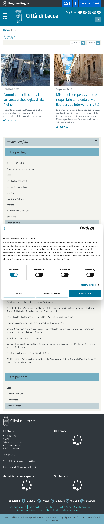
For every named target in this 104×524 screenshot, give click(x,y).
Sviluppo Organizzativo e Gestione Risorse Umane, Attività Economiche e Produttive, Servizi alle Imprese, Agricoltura (51, 345)
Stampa (94, 43)
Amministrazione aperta (18, 476)
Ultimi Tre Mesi (14, 405)
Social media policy (83, 507)
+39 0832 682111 (14, 442)
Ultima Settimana (15, 393)
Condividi (78, 42)
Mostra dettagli (88, 285)
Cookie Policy (65, 507)
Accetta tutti (85, 293)
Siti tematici (62, 476)
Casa (9, 175)
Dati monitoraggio (18, 507)
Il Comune (60, 431)
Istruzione (11, 216)
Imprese (10, 204)
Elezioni (10, 192)
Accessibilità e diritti (16, 163)
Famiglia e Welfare (15, 198)
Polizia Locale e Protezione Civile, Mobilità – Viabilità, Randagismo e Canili (41, 317)
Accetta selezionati (52, 293)
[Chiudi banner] (100, 228)
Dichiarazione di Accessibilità (29, 510)
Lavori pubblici (13, 222)
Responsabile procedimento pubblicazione (23, 517)
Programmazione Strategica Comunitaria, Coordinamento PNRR (36, 323)
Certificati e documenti (17, 181)
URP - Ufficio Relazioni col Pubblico (19, 460)
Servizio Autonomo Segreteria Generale (25, 338)
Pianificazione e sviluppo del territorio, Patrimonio (30, 302)
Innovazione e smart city (18, 210)
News (13, 30)
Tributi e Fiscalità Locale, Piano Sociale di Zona (28, 353)
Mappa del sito (52, 510)
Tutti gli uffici (9, 454)
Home (6, 30)
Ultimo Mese (12, 399)
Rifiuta (19, 293)
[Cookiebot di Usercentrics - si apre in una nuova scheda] (82, 228)
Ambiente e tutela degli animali (21, 169)
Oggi (9, 387)
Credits (85, 510)
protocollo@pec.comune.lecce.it (22, 467)
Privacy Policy (49, 507)
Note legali (34, 507)
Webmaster (51, 517)
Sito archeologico (70, 510)
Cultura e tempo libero (17, 186)
